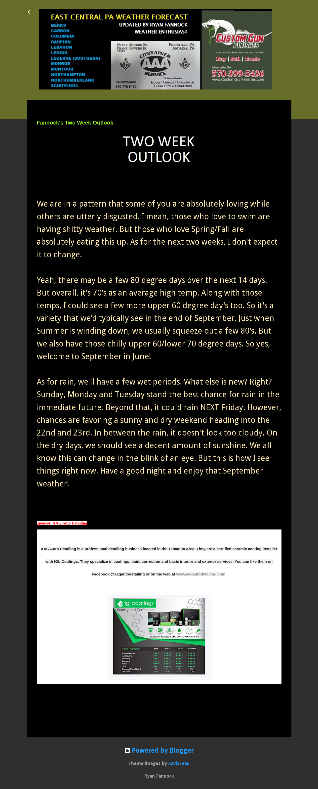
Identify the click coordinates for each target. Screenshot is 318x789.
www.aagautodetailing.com (200, 574)
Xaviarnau (179, 763)
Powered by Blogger (159, 750)
